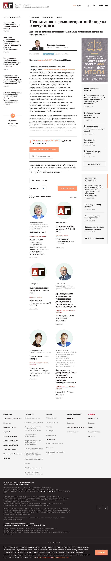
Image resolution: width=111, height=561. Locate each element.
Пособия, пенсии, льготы (33, 468)
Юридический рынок (10, 445)
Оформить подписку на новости (13, 123)
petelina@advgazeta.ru (47, 491)
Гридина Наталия (36, 222)
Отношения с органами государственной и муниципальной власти (33, 428)
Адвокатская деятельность (12, 418)
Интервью (70, 418)
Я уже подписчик (41, 156)
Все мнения (73, 197)
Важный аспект (37, 232)
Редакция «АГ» (61, 222)
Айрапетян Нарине (36, 350)
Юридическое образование (12, 454)
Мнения (59, 17)
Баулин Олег (60, 284)
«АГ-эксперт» (29, 414)
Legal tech (6, 432)
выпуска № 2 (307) (45, 60)
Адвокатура (48, 54)
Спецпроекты (50, 439)
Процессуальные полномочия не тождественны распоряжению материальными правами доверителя (66, 300)
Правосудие (7, 423)
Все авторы (35, 17)
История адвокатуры (10, 441)
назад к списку (39, 180)
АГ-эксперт (49, 448)
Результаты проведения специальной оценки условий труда (24, 525)
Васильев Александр (56, 45)
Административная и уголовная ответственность (34, 473)
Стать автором (48, 17)
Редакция (91, 423)
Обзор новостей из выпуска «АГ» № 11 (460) (39, 290)
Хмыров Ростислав (62, 350)
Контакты (91, 436)
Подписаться (44, 149)
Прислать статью (67, 188)
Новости (49, 414)
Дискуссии (70, 423)
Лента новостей (11, 17)
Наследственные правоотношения (30, 435)
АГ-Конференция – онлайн (54, 443)
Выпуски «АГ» (93, 418)
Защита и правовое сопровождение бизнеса (33, 454)
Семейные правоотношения (34, 422)
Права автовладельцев (32, 418)
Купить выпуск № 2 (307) (46, 140)
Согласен (101, 552)
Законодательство (9, 427)
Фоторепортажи (72, 432)
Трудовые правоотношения (34, 448)
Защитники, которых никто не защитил (55, 453)
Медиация (6, 458)
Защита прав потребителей (34, 459)
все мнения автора (94, 164)
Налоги (27, 463)
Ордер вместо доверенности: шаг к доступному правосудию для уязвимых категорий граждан (66, 376)
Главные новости (51, 418)
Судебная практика (10, 436)
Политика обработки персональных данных (18, 523)
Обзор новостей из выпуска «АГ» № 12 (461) (65, 229)
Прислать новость (52, 422)
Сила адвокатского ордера (39, 357)
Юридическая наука (10, 449)
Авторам (91, 427)
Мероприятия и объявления (76, 427)
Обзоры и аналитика (74, 414)
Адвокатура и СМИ (61, 54)
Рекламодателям (94, 432)
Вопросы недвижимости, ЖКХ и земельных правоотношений (33, 442)
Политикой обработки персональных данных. (52, 557)
